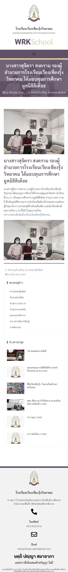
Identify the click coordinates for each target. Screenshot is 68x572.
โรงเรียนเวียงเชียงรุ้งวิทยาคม (34, 29)
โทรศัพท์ (34, 521)
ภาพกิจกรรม (15, 327)
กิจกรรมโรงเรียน (39, 92)
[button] (34, 54)
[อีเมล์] (34, 534)
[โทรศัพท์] (34, 512)
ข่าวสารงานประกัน (18, 309)
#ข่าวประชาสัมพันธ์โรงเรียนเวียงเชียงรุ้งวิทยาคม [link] (27, 214)
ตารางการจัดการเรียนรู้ (19, 321)
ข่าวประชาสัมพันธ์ (56, 92)
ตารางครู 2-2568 (34, 417)
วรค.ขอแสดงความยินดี (36, 351)
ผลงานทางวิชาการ (18, 315)
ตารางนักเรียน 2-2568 (36, 434)
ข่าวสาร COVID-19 (18, 303)
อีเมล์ (34, 544)
